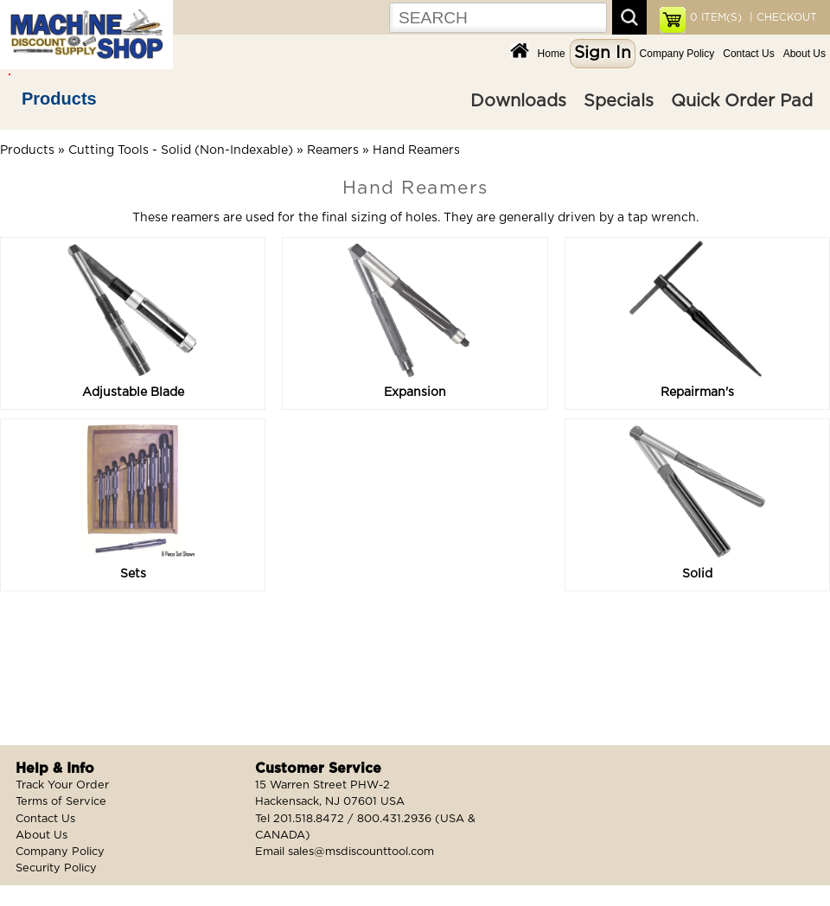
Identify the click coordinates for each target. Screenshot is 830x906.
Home (551, 54)
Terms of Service (61, 801)
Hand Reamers (416, 150)
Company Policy (677, 54)
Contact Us (748, 54)
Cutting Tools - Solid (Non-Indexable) (180, 150)
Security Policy (56, 868)
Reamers (333, 150)
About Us (804, 54)
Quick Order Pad (742, 101)
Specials (619, 101)
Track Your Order (62, 785)
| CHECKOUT (781, 17)
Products (59, 98)
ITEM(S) (716, 17)
